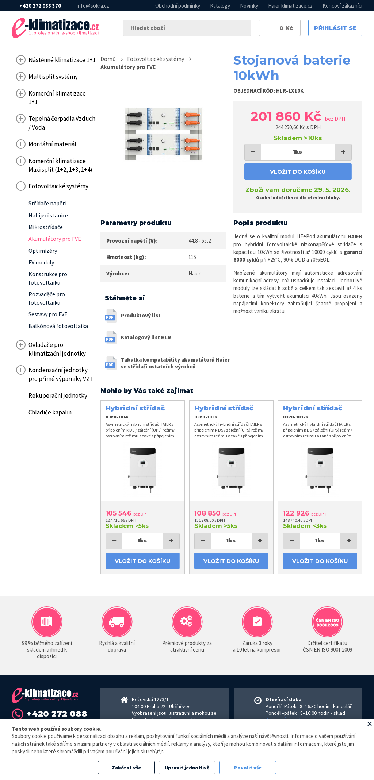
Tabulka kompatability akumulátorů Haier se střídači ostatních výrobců (175, 363)
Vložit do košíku (298, 171)
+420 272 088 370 (40, 5)
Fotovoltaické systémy (155, 58)
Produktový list (141, 315)
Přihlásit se (335, 27)
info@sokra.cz (93, 5)
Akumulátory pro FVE (128, 66)
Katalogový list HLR (146, 337)
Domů (108, 58)
